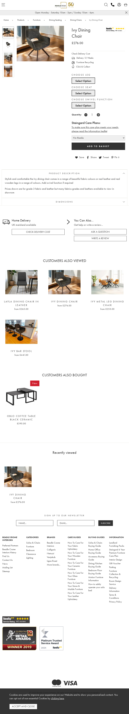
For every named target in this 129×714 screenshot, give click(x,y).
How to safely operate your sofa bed (96, 587)
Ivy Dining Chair (64, 301)
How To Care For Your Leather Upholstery (75, 596)
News (5, 563)
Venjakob (51, 557)
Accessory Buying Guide (96, 558)
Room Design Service (115, 582)
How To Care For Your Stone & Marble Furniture (75, 586)
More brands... (53, 564)
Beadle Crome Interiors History (9, 551)
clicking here (57, 698)
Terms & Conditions (114, 596)
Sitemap (6, 571)
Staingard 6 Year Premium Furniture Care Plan (117, 552)
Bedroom (30, 550)
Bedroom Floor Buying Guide (95, 572)
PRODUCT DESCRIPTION (64, 173)
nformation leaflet (98, 131)
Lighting (29, 557)
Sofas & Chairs (33, 542)
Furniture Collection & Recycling (115, 574)
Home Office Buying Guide (94, 551)
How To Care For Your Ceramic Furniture (75, 566)
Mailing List (7, 567)
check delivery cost (38, 231)
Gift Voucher (115, 563)
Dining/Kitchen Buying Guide (95, 565)
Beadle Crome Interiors (53, 544)
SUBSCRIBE (106, 523)
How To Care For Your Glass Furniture (75, 576)
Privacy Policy (115, 601)
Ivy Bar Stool (21, 351)
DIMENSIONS (64, 201)
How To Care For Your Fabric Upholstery (75, 546)
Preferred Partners (10, 545)
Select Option (83, 81)
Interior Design (115, 559)
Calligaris (51, 549)
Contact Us (7, 560)
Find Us (5, 556)
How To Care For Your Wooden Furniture (75, 556)
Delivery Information (114, 589)
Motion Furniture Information (95, 579)
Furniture (30, 546)
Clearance (31, 554)
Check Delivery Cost (81, 53)
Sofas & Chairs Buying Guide (95, 544)
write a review (100, 238)
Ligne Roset (52, 560)
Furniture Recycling (83, 62)
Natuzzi (50, 553)
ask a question (100, 231)
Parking (112, 567)
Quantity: (77, 114)
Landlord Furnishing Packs (116, 544)
